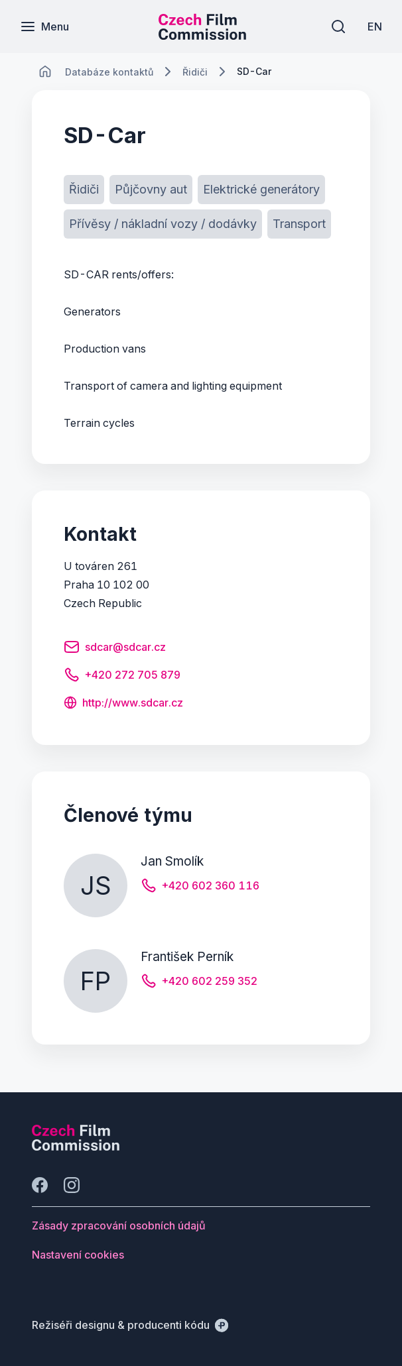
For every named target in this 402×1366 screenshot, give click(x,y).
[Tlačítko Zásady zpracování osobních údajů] (119, 1225)
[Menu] (44, 26)
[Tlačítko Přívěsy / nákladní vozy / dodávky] (163, 224)
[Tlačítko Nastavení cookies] (78, 1255)
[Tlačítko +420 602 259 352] (199, 983)
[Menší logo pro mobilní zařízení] (202, 35)
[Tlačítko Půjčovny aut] (151, 189)
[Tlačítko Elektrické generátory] (261, 189)
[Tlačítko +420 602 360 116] (200, 887)
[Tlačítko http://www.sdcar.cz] (123, 704)
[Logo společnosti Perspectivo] (75, 1146)
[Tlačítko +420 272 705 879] (122, 677)
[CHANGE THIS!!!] (45, 71)
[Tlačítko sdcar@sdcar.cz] (115, 649)
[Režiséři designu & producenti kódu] (130, 1325)
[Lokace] (109, 72)
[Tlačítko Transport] (299, 224)
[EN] (374, 26)
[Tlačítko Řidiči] (84, 189)
